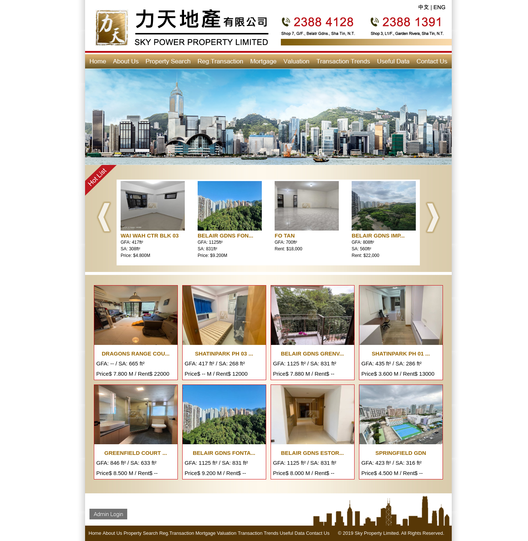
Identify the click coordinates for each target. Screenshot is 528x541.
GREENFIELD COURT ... (135, 453)
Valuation (226, 533)
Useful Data (292, 533)
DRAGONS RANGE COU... (135, 353)
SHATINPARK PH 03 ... (224, 353)
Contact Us (317, 533)
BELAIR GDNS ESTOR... (312, 453)
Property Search (141, 533)
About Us (112, 533)
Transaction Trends (258, 533)
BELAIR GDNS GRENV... (312, 353)
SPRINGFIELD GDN (400, 453)
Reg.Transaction (176, 533)
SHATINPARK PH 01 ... (401, 353)
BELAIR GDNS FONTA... (224, 453)
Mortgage (205, 533)
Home (95, 533)
